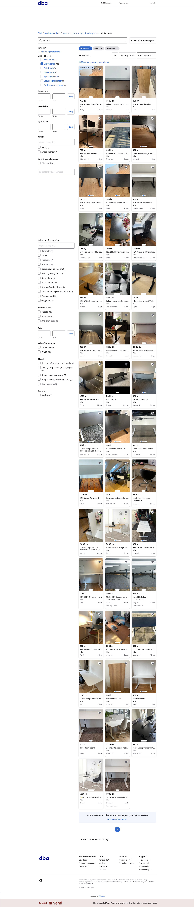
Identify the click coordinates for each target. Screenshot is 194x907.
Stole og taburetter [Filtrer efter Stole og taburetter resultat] (54, 80)
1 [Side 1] (117, 829)
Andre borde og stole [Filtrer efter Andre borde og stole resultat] (55, 85)
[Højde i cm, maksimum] (58, 96)
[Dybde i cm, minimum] (44, 127)
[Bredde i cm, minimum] (44, 112)
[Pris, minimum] (44, 333)
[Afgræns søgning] (56, 142)
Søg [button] (71, 96)
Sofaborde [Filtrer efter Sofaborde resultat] (50, 68)
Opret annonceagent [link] (117, 819)
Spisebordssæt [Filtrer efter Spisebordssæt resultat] (52, 76)
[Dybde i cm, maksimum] (58, 127)
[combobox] (82, 40)
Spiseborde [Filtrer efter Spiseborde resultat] (50, 72)
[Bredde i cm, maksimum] (58, 112)
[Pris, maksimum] (58, 333)
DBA (40, 33)
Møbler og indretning (72, 33)
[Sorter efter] (146, 55)
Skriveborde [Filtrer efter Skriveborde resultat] (51, 63)
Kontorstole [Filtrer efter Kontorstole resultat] (51, 59)
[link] (49, 51)
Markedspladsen (52, 33)
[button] (142, 40)
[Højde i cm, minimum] (44, 96)
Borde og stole (92, 33)
